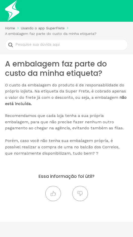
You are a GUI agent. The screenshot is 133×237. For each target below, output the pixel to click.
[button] (53, 193)
